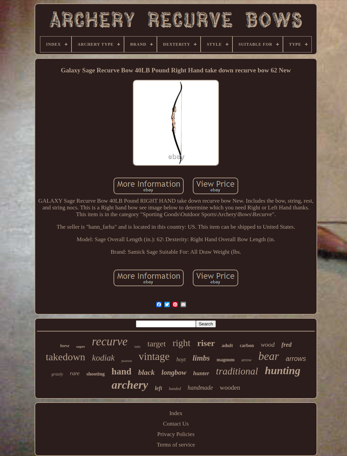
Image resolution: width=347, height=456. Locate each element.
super (80, 346)
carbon (247, 345)
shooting (95, 374)
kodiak (103, 357)
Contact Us (176, 423)
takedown (65, 356)
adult (227, 345)
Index (176, 413)
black (146, 372)
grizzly (57, 374)
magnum (225, 359)
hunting (282, 370)
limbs (201, 358)
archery (129, 385)
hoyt (181, 359)
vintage (154, 356)
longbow (174, 372)
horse (64, 345)
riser (206, 343)
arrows (296, 358)
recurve (110, 341)
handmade (200, 387)
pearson (126, 361)
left (158, 388)
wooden (230, 387)
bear (269, 356)
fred (287, 344)
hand (121, 371)
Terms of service (176, 444)
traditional (237, 371)
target (156, 343)
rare (75, 373)
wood (267, 344)
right (181, 343)
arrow (246, 359)
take (138, 346)
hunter (201, 373)
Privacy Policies (176, 434)
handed (175, 388)
